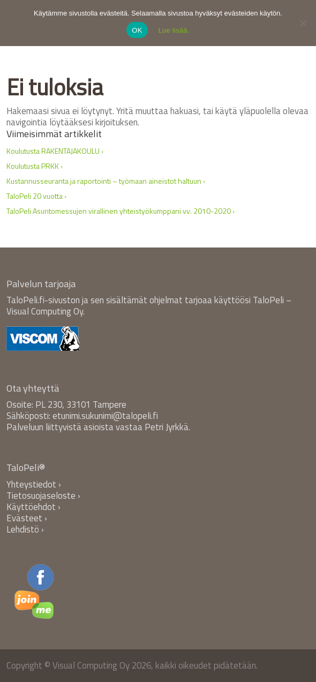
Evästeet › (26, 518)
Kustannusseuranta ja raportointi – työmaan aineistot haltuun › (105, 180)
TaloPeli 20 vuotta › (36, 195)
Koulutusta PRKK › (34, 165)
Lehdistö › (25, 529)
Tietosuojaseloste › (43, 496)
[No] (302, 23)
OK (137, 30)
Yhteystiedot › (33, 484)
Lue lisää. (174, 30)
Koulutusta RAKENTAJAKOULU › (54, 150)
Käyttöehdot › (33, 507)
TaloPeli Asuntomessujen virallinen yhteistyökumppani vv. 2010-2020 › (120, 210)
